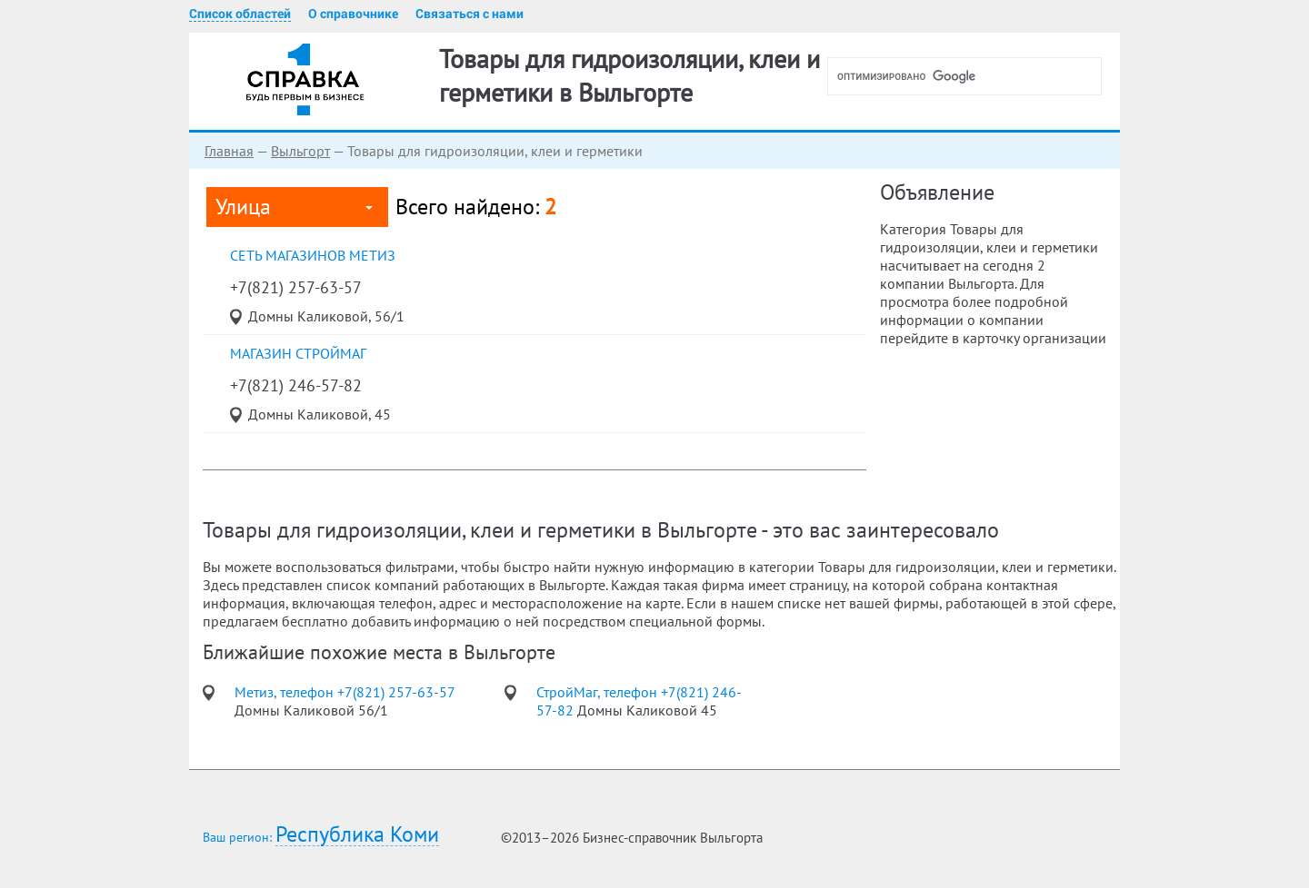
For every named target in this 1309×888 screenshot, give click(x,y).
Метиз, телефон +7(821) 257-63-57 (345, 692)
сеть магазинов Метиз (312, 255)
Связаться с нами (469, 13)
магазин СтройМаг (298, 353)
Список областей (240, 13)
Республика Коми (357, 835)
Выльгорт (300, 151)
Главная (229, 151)
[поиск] (971, 76)
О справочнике (353, 13)
